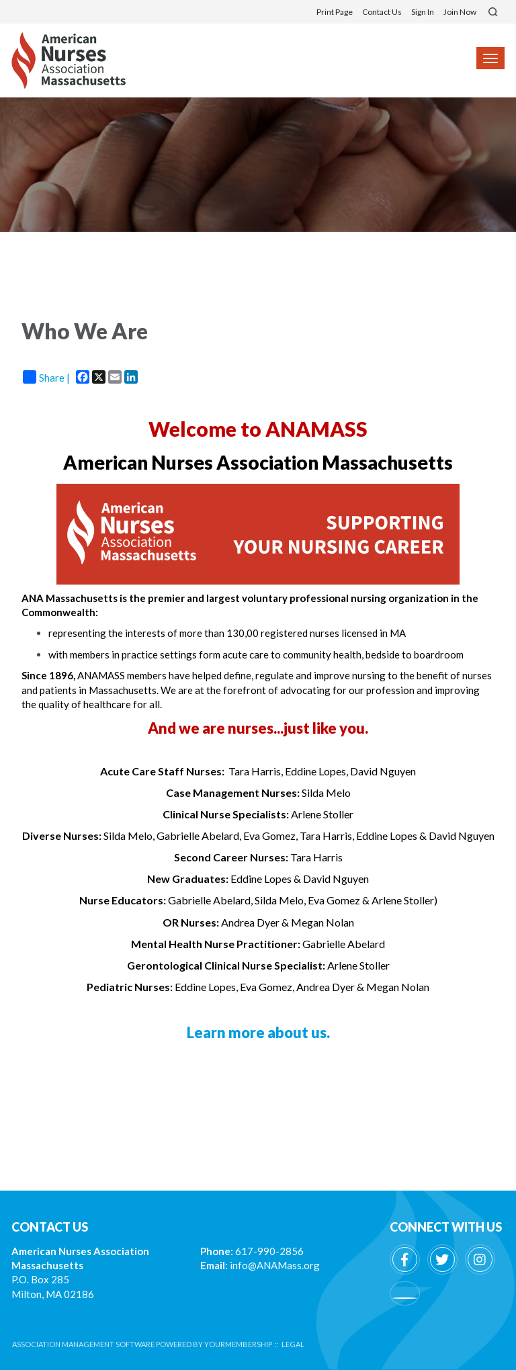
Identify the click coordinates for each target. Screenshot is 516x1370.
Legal (293, 1344)
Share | (46, 377)
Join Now (459, 12)
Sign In (422, 12)
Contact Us (382, 12)
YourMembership (238, 1344)
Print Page (334, 12)
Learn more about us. (258, 1032)
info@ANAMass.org (275, 1265)
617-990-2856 (269, 1251)
